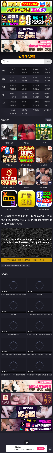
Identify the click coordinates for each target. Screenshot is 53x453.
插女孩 (13, 110)
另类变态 (47, 89)
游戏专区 (47, 69)
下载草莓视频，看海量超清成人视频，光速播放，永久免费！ (29, 260)
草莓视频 (36, 110)
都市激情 (13, 102)
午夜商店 (24, 110)
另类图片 (47, 97)
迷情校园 (13, 105)
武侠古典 (47, 102)
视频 (3, 79)
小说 (3, 103)
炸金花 (24, 73)
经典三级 (24, 89)
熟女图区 (36, 97)
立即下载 (41, 448)
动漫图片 (47, 94)
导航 (3, 111)
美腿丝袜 (13, 97)
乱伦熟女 (36, 89)
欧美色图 (36, 94)
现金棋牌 (36, 73)
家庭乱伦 (24, 102)
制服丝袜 (13, 89)
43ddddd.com (26, 56)
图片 (3, 95)
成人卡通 (36, 85)
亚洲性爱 (13, 85)
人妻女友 (36, 102)
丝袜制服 (24, 81)
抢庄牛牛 (47, 73)
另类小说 (24, 105)
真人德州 (24, 69)
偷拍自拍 (24, 85)
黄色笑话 (36, 105)
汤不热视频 (47, 110)
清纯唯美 (24, 97)
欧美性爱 (47, 85)
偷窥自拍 (13, 94)
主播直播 (36, 81)
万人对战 (36, 69)
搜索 (48, 62)
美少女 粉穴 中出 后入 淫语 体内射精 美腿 (15, 266)
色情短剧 (24, 113)
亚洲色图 (24, 94)
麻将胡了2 (13, 73)
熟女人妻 (13, 81)
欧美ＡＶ (36, 77)
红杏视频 (13, 113)
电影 (3, 87)
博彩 (3, 70)
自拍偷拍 (24, 77)
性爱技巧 (47, 105)
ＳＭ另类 (47, 81)
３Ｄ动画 (47, 77)
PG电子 (13, 69)
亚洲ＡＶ (13, 77)
